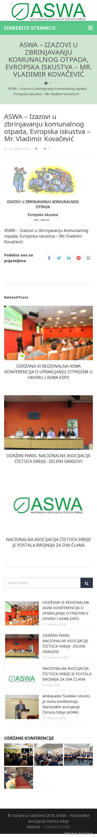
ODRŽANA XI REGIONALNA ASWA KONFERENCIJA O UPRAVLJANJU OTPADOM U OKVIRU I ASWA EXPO (48, 371)
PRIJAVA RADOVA (78, 833)
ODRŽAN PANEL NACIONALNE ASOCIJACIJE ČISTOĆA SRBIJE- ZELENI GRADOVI (48, 458)
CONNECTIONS (57, 826)
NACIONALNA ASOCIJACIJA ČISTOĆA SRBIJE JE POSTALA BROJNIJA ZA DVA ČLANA (48, 542)
